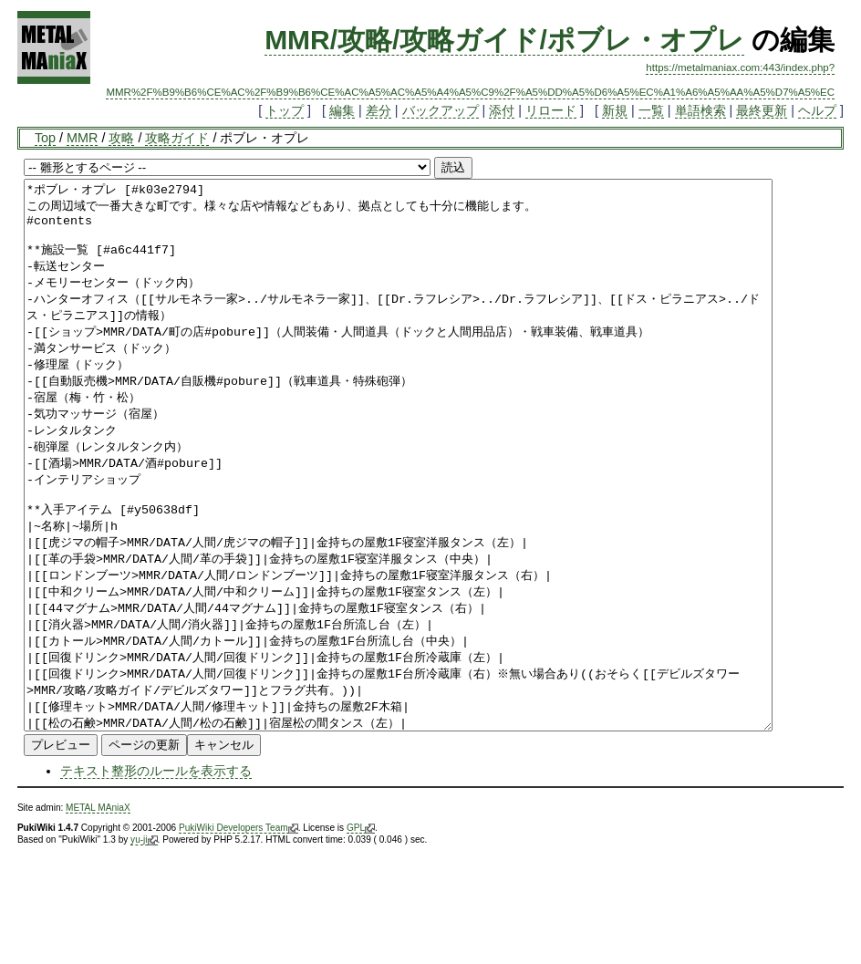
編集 (342, 110)
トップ (284, 110)
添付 (501, 110)
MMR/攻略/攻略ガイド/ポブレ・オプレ (504, 40)
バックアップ (440, 110)
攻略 (121, 137)
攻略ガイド (177, 137)
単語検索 (700, 110)
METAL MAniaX (98, 917)
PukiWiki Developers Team (238, 937)
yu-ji (143, 949)
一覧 (651, 110)
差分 (378, 110)
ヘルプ (817, 110)
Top (45, 137)
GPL (361, 937)
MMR (82, 137)
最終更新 (761, 110)
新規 (615, 110)
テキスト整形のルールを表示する (156, 880)
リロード (550, 110)
